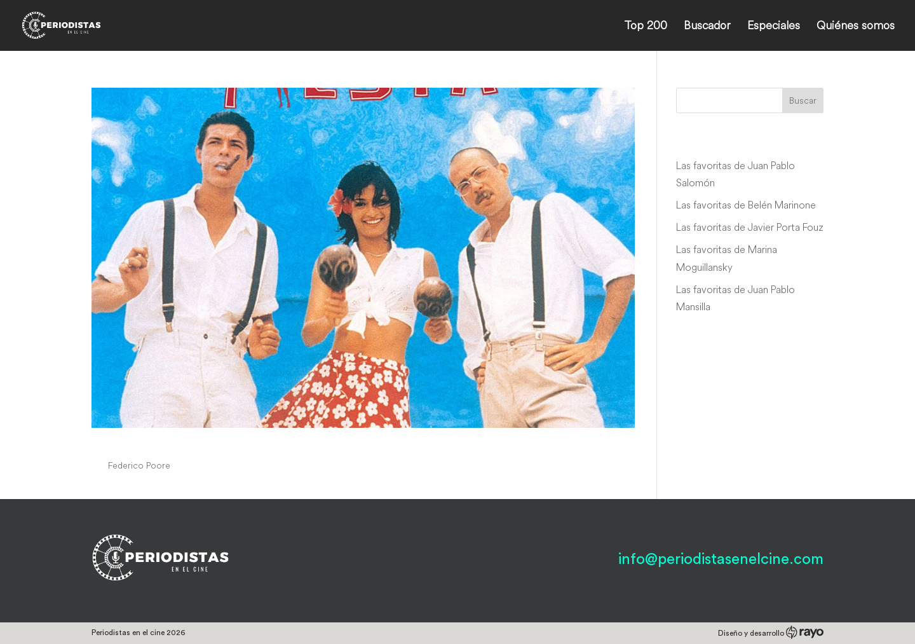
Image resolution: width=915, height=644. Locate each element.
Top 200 (645, 26)
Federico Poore (139, 465)
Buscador (707, 26)
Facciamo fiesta (154, 442)
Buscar (803, 100)
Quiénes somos (856, 26)
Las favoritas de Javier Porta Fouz (750, 227)
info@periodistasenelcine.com (721, 559)
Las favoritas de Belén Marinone (746, 204)
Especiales (773, 26)
